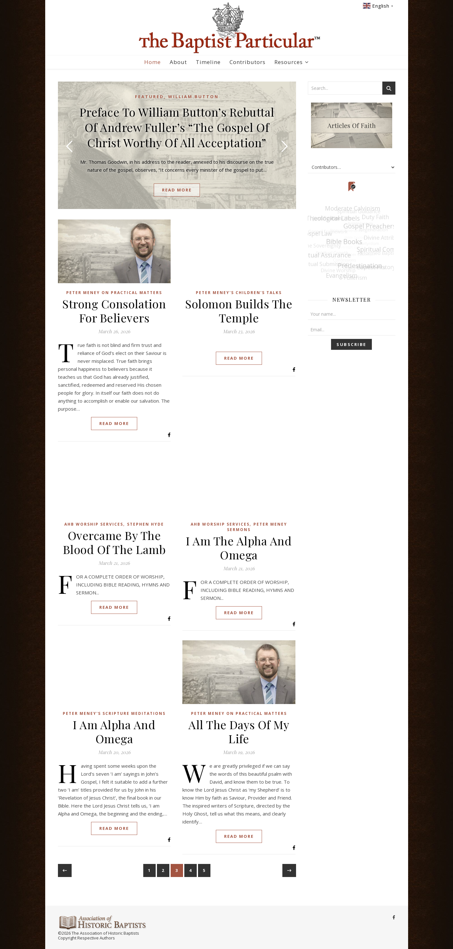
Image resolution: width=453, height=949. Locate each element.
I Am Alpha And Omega (114, 731)
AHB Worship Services (93, 524)
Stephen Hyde (145, 524)
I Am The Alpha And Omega (239, 547)
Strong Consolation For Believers (114, 310)
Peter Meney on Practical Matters (114, 292)
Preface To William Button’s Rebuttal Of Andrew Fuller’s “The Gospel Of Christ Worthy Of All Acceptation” (177, 127)
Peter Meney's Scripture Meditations (114, 713)
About (178, 62)
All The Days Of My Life (238, 731)
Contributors (247, 62)
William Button (193, 96)
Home (152, 62)
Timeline (208, 62)
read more (177, 190)
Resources (288, 62)
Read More (114, 423)
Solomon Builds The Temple (238, 310)
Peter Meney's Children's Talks (239, 292)
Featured (149, 96)
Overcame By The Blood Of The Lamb (114, 542)
